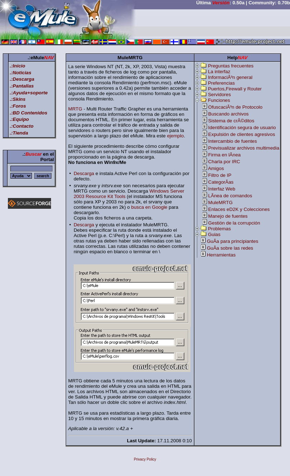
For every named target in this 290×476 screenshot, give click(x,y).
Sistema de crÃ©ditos (231, 120)
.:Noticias (20, 72)
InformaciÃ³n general (230, 77)
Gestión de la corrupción (234, 223)
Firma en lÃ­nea (224, 154)
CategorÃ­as (220, 182)
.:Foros (18, 106)
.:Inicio (17, 66)
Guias (214, 234)
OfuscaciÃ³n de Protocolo (235, 107)
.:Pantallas (22, 86)
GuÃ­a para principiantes (232, 241)
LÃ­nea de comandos (230, 195)
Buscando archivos (228, 114)
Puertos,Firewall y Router (235, 88)
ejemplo (175, 135)
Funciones (219, 100)
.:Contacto (21, 126)
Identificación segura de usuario (242, 127)
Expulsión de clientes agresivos (241, 134)
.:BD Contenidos (28, 113)
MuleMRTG (220, 202)
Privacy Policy (145, 459)
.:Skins (18, 99)
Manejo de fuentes (228, 216)
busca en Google (149, 207)
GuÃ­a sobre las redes (230, 248)
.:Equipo (19, 119)
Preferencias (221, 83)
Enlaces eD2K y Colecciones (239, 209)
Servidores (219, 94)
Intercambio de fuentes (232, 141)
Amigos (216, 168)
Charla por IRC (224, 161)
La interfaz (219, 71)
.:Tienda (19, 133)
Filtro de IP (219, 175)
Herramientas (221, 255)
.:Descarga (22, 79)
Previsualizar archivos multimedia (243, 148)
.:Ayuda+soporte (29, 92)
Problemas (219, 228)
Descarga (84, 173)
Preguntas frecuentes (231, 66)
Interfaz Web (221, 189)
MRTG (75, 109)
